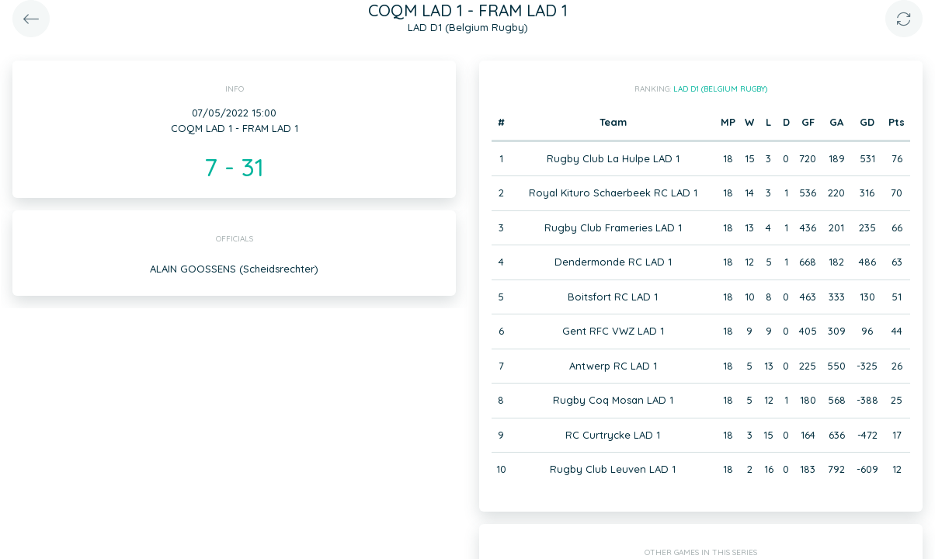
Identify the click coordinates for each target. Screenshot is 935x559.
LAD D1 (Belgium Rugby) (720, 89)
